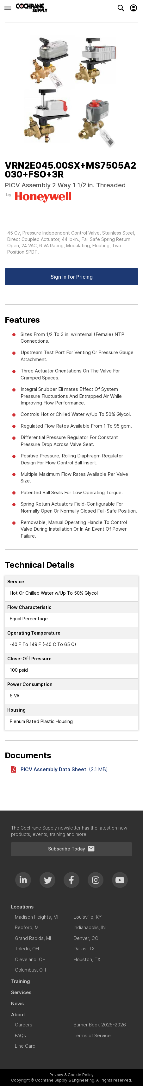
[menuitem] (71, 907)
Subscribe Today (71, 848)
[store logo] (33, 8)
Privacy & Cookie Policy (71, 1074)
